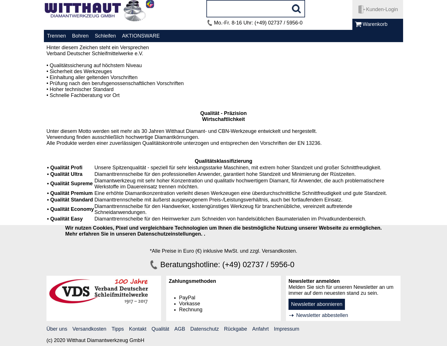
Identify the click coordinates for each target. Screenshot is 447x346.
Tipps (117, 329)
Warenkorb (375, 24)
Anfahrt (260, 329)
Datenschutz (204, 329)
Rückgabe (235, 329)
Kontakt (138, 329)
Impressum (286, 329)
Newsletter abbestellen (322, 315)
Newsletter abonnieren (316, 304)
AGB (179, 329)
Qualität (160, 329)
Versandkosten (89, 329)
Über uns (56, 329)
